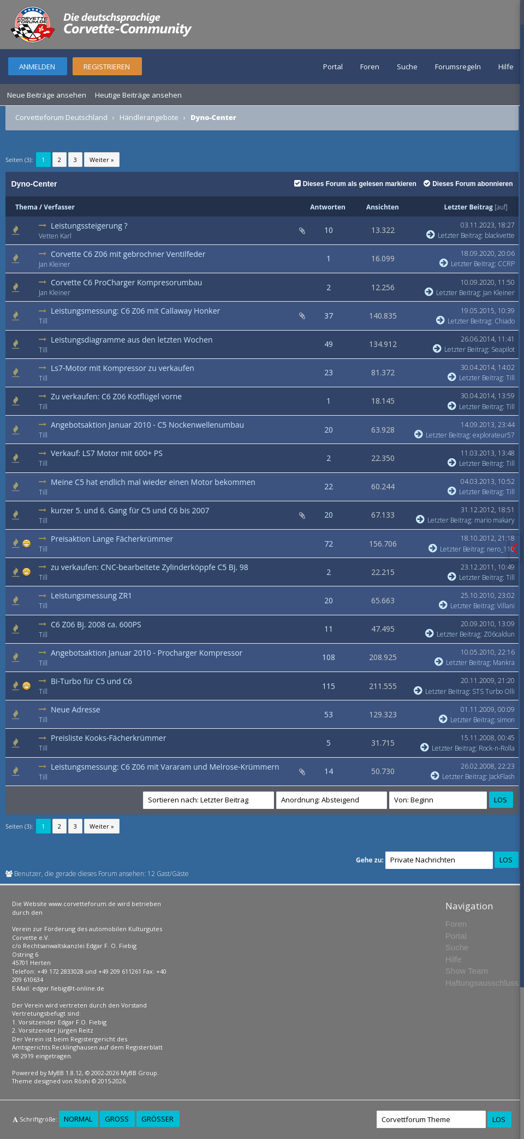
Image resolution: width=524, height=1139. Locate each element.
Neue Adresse (75, 709)
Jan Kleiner (54, 264)
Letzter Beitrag (468, 207)
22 (328, 486)
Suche (407, 66)
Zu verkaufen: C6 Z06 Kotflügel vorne (116, 396)
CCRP (506, 263)
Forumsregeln (458, 66)
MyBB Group (139, 1073)
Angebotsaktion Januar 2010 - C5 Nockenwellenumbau (147, 424)
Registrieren (107, 66)
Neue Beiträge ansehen (46, 95)
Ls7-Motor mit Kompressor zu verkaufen (122, 368)
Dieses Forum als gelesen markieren (355, 184)
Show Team (466, 970)
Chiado (505, 321)
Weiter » (102, 159)
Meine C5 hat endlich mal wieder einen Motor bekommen (153, 482)
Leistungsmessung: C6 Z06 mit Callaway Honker (135, 310)
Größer (157, 1119)
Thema (26, 207)
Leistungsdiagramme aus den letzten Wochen (132, 339)
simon (506, 719)
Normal (78, 1119)
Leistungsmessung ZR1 (91, 595)
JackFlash (502, 776)
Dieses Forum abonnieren (468, 184)
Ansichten (382, 207)
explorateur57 (494, 435)
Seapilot (503, 349)
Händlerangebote (149, 117)
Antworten (328, 207)
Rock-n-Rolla (497, 748)
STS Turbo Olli (493, 691)
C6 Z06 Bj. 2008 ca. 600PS (96, 624)
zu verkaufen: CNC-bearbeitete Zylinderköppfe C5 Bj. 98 (149, 567)
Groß (117, 1119)
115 (328, 686)
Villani (506, 605)
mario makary (494, 520)
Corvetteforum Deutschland (61, 117)
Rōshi (82, 1081)
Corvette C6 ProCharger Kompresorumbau (126, 282)
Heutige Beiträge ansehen (138, 95)
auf (501, 207)
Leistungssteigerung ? (89, 225)
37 (328, 315)
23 (328, 372)
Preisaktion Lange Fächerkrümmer (112, 538)
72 (328, 543)
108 (328, 657)
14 (328, 771)
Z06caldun (499, 634)
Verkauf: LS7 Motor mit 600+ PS (107, 453)
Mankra (504, 662)
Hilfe (506, 66)
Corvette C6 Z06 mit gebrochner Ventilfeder (128, 254)
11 (328, 629)
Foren (369, 66)
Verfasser (59, 207)
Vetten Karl (55, 236)
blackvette (500, 235)
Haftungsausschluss (482, 982)
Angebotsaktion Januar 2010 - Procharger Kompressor (146, 653)
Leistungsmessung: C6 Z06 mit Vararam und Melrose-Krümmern (165, 767)
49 (328, 344)
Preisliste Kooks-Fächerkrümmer (108, 738)
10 (328, 230)
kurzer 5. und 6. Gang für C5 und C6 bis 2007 (130, 510)
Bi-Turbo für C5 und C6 (91, 681)
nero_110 (501, 549)
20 (328, 429)
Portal (333, 66)
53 (328, 714)
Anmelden (37, 66)
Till (43, 321)
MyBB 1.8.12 (65, 1073)
